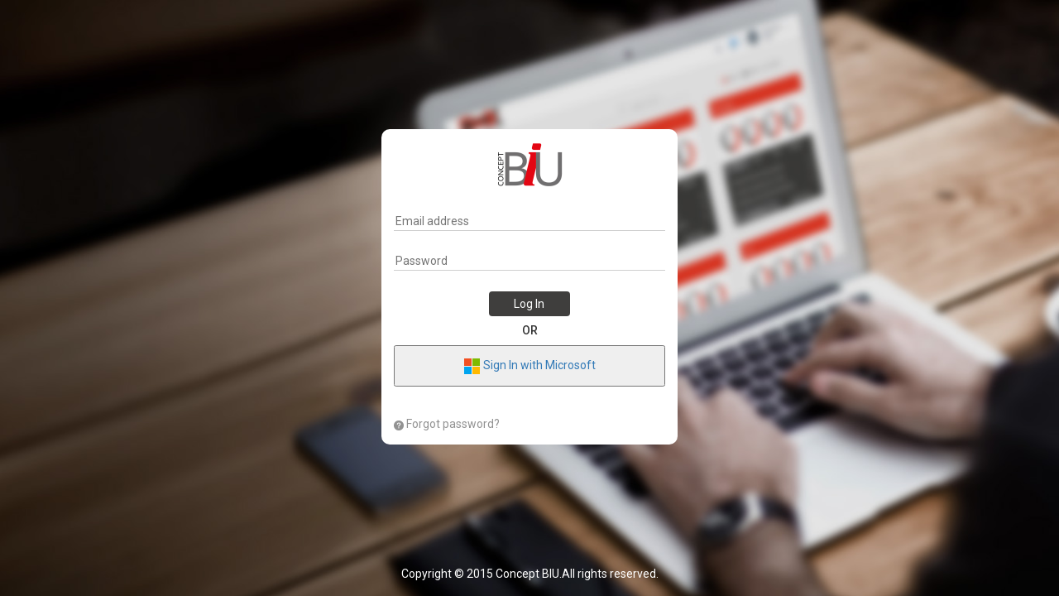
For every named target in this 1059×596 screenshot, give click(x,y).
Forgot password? (447, 423)
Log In (529, 303)
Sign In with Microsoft (529, 366)
